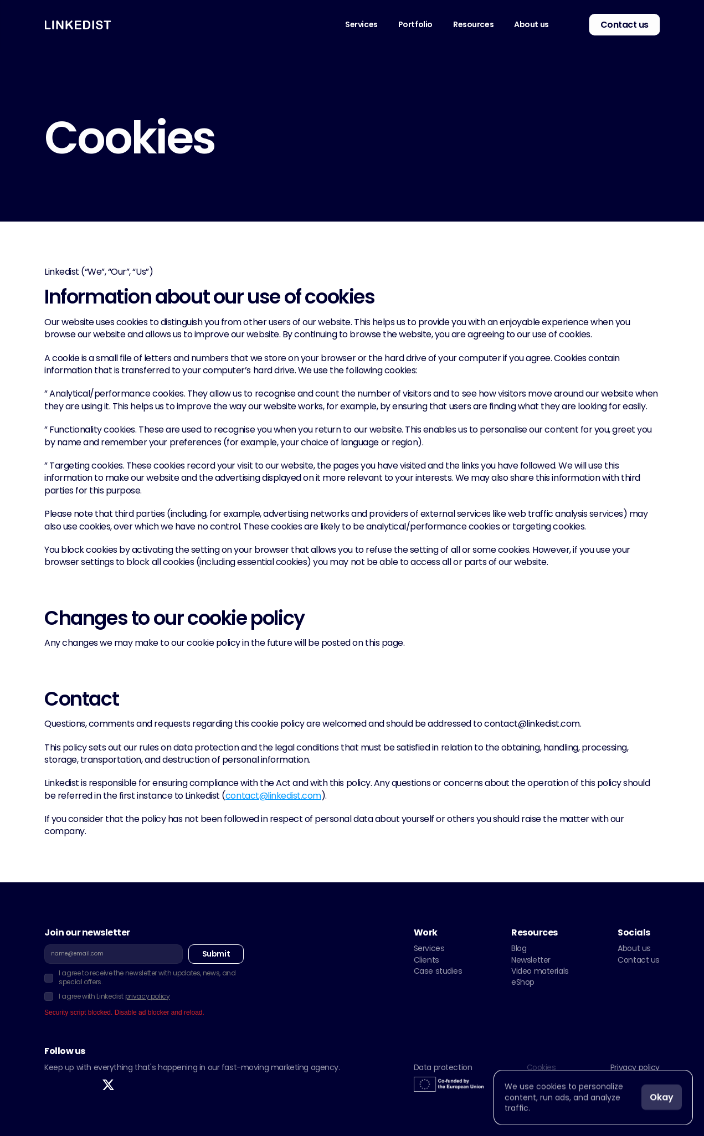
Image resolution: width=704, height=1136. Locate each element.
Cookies (541, 1067)
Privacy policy (635, 1067)
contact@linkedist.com (273, 795)
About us (634, 948)
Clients (426, 959)
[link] (567, 25)
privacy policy (147, 996)
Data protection (443, 1067)
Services (429, 948)
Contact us (639, 959)
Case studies (438, 970)
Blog (518, 948)
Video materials (540, 970)
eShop (523, 982)
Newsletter (531, 959)
